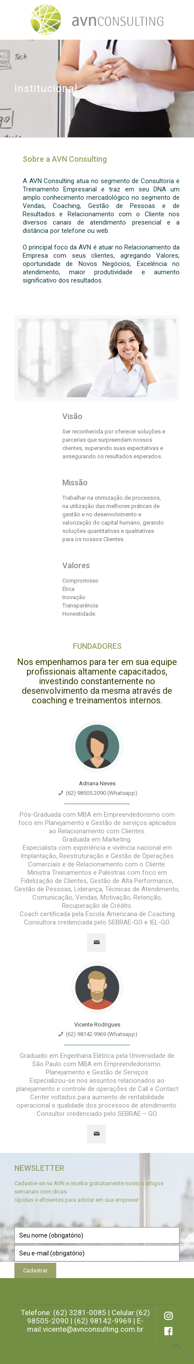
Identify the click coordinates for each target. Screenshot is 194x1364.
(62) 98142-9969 (103, 1320)
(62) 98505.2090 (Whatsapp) (101, 793)
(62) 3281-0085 (79, 1312)
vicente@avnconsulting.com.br (93, 1329)
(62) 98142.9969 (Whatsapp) (101, 1034)
